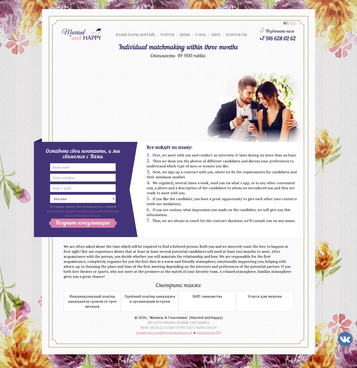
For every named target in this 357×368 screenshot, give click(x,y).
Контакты (236, 34)
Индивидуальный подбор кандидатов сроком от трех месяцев (92, 301)
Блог (216, 34)
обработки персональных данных (92, 213)
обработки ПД (208, 332)
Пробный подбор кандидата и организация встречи (150, 299)
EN (293, 23)
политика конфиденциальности (164, 332)
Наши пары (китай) (135, 34)
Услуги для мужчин (265, 296)
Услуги (167, 34)
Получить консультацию (83, 223)
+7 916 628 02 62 (277, 38)
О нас (200, 34)
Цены (184, 34)
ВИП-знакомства (207, 296)
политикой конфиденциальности (73, 211)
